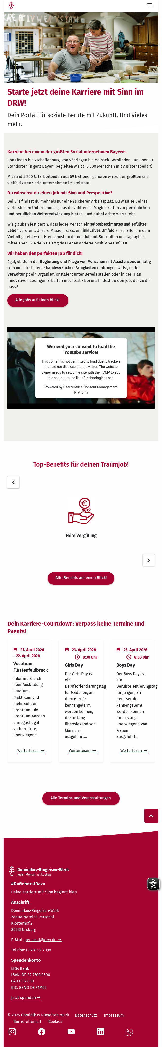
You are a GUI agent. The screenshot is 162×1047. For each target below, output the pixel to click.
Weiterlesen (28, 750)
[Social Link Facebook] (43, 1034)
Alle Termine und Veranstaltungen (81, 798)
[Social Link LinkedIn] (102, 1034)
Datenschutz (86, 1015)
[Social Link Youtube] (72, 1034)
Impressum (114, 1015)
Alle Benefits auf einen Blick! (81, 578)
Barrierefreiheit (27, 1021)
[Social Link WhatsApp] (130, 1035)
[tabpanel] (81, 518)
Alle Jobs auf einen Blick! (37, 300)
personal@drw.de (40, 939)
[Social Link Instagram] (13, 1034)
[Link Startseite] (11, 6)
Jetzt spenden (23, 997)
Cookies (55, 1021)
